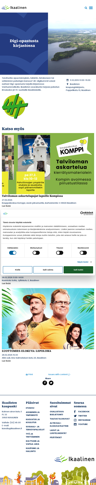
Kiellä (17, 270)
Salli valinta (48, 270)
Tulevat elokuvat (60, 419)
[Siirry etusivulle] (13, 7)
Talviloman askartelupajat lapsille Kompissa (32, 196)
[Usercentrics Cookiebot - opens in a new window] (82, 213)
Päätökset (56, 438)
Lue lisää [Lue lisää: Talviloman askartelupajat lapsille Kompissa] (6, 206)
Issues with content (58, 374)
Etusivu (30, 408)
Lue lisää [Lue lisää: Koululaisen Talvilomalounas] (6, 283)
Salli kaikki (78, 270)
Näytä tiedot (83, 262)
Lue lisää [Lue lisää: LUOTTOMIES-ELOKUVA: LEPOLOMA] (6, 361)
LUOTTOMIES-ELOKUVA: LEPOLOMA (26, 351)
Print (30, 374)
